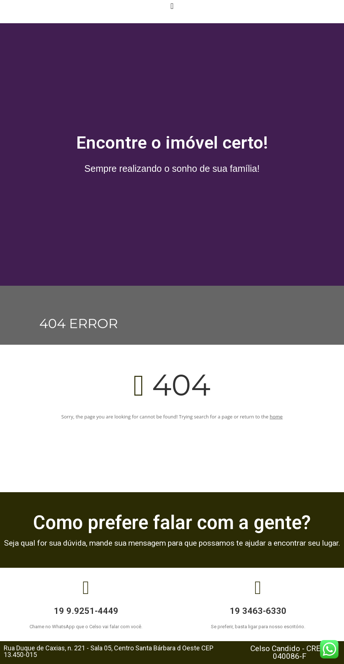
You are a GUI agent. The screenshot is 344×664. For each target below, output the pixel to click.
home (276, 416)
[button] (172, 6)
